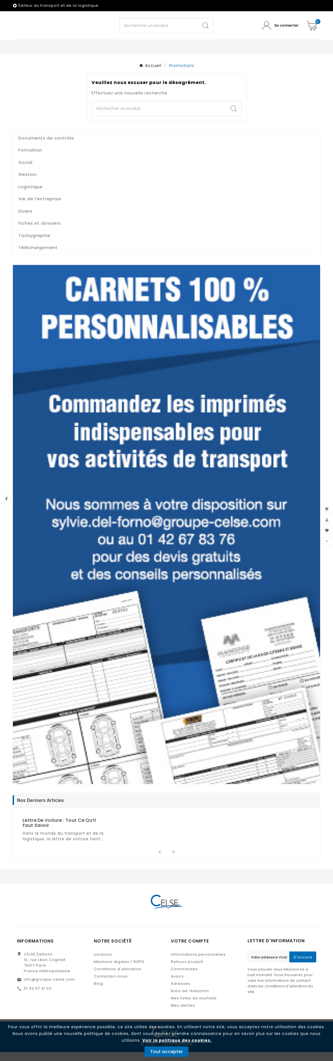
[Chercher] (159, 30)
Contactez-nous (111, 985)
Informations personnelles (198, 963)
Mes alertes (183, 1014)
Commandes (184, 978)
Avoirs (177, 985)
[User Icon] (280, 30)
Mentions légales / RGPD (119, 970)
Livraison (103, 963)
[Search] (205, 30)
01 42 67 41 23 (38, 997)
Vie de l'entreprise (39, 208)
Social (25, 171)
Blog (98, 992)
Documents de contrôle (46, 147)
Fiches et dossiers (39, 232)
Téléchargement (38, 256)
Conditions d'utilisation (117, 978)
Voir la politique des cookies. (177, 1040)
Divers (25, 220)
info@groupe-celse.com (49, 988)
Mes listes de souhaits (194, 1007)
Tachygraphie (34, 244)
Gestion (27, 183)
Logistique (30, 196)
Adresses (180, 992)
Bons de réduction (190, 999)
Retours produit (187, 970)
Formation (30, 159)
